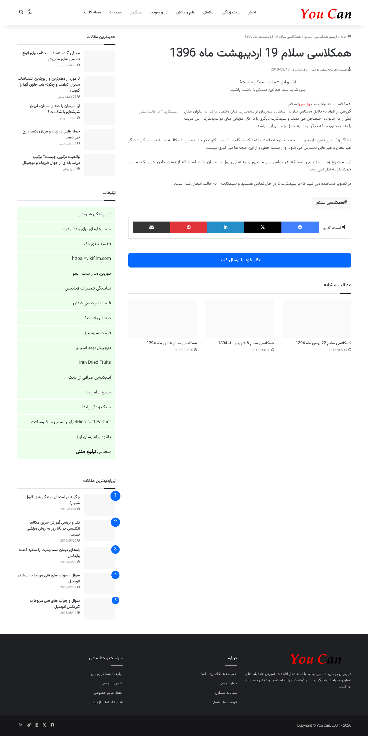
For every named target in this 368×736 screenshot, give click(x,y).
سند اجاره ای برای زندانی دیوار (86, 229)
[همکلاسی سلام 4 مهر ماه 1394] (162, 318)
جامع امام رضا (98, 392)
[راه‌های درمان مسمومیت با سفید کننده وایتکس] (99, 558)
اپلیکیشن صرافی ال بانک (89, 378)
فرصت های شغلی (224, 702)
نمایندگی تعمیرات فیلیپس (88, 288)
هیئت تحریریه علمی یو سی (329, 69)
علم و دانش (185, 12)
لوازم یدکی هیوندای (94, 214)
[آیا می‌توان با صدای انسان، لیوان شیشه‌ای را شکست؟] (99, 114)
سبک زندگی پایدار (96, 407)
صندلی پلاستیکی (96, 318)
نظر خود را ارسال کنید (239, 260)
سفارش (93, 452)
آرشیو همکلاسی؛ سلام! (320, 37)
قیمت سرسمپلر (97, 333)
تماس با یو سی (112, 683)
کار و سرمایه (158, 12)
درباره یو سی (228, 683)
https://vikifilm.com (91, 259)
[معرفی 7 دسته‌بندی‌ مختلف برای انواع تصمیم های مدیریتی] (99, 61)
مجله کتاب (92, 12)
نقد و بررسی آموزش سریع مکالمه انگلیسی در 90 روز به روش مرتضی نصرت (53, 529)
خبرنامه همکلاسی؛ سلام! (219, 674)
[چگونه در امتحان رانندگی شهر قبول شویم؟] (99, 505)
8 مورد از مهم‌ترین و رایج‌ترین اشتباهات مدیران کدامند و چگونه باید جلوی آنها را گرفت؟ (49, 85)
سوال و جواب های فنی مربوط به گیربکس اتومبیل (54, 604)
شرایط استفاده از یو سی (106, 702)
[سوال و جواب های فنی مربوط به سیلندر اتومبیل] (99, 583)
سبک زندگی (231, 12)
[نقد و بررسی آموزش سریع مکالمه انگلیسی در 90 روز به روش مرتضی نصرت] (99, 530)
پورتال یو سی (338, 674)
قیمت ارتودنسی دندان (92, 303)
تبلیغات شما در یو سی (107, 674)
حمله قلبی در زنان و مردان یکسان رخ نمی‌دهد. (51, 134)
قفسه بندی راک (97, 244)
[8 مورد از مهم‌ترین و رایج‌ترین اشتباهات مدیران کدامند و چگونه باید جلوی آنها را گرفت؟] (99, 86)
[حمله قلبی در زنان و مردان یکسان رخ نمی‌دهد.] (99, 139)
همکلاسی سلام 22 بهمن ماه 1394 (323, 343)
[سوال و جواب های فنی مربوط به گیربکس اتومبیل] (99, 609)
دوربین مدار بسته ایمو (92, 274)
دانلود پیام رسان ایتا (94, 437)
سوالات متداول (226, 693)
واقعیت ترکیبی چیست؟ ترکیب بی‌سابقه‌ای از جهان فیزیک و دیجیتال (51, 160)
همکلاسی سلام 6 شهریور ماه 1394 (246, 343)
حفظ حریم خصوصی (108, 693)
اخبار (252, 12)
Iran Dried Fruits (95, 363)
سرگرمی (135, 12)
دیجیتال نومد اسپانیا (93, 348)
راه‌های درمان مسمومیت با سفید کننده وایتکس (49, 553)
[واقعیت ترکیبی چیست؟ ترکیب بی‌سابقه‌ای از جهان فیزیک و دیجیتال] (99, 165)
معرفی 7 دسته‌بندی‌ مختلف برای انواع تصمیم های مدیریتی (51, 56)
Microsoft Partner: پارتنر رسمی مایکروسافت (71, 422)
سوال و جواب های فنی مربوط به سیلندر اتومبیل (49, 578)
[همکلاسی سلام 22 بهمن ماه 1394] (317, 318)
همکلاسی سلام (330, 202)
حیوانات (115, 12)
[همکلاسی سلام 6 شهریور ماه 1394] (239, 318)
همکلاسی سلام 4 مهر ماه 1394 (172, 343)
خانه (345, 37)
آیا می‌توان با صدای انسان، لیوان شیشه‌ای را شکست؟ (55, 109)
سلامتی (208, 12)
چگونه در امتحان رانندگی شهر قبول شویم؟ (52, 500)
